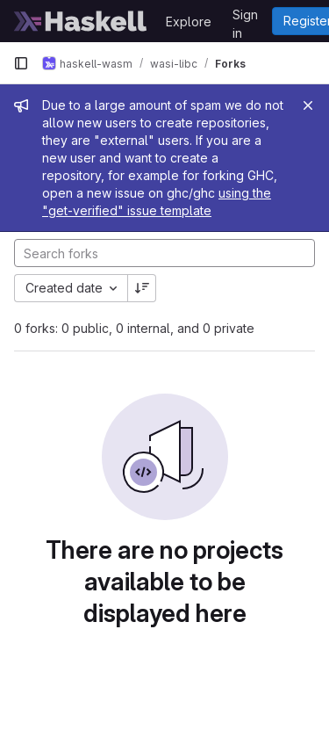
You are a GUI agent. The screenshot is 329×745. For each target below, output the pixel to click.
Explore (188, 21)
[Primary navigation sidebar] (21, 63)
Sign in (245, 17)
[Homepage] (81, 21)
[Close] (307, 105)
